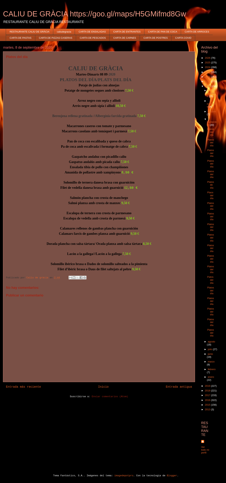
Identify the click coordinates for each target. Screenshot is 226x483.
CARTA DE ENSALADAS (92, 31)
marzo (211, 361)
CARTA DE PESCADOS (93, 37)
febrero (212, 369)
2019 (208, 385)
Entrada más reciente (23, 387)
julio (210, 349)
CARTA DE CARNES (124, 37)
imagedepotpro (123, 475)
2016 (208, 400)
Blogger (172, 475)
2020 (208, 86)
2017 (208, 395)
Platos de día (210, 185)
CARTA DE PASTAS (21, 37)
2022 (208, 76)
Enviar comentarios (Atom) (110, 396)
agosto (211, 341)
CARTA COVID (183, 37)
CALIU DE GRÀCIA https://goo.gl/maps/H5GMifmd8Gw (94, 14)
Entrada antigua (179, 387)
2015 (208, 404)
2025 (208, 62)
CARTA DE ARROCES (197, 31)
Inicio (103, 387)
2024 (208, 67)
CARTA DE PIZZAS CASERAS (55, 37)
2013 (208, 409)
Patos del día (210, 280)
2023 (208, 72)
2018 (208, 390)
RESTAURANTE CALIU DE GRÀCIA (29, 31)
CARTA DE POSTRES (155, 37)
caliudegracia (64, 31)
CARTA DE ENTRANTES (126, 31)
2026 (208, 57)
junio (210, 354)
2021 (208, 81)
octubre (212, 111)
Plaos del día (210, 195)
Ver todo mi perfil (205, 450)
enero (211, 377)
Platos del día (210, 132)
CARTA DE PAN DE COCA (162, 31)
